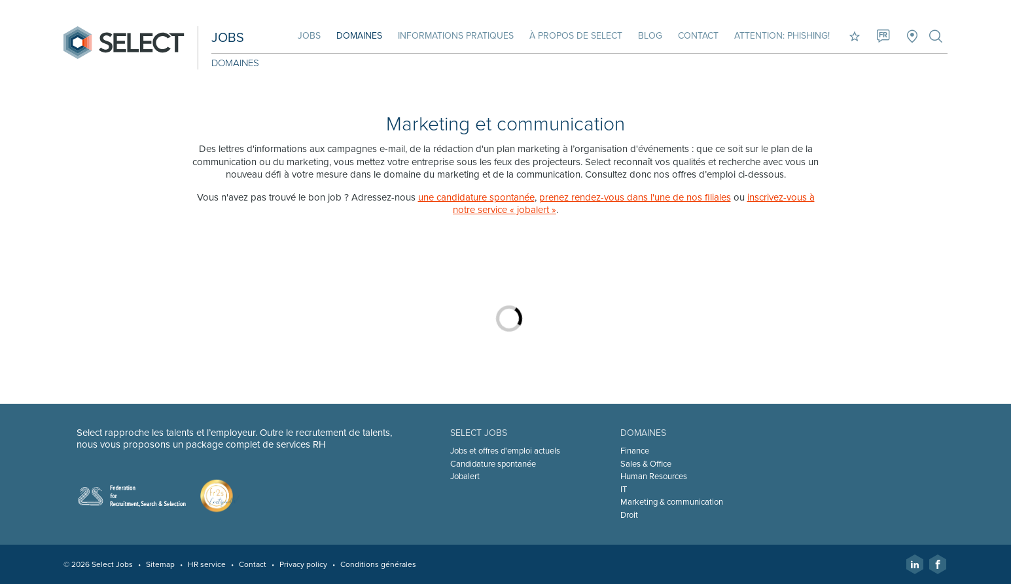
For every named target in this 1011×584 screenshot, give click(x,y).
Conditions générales (378, 564)
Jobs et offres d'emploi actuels (505, 451)
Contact (698, 35)
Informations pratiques (456, 35)
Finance (634, 451)
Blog (650, 35)
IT (623, 489)
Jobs (309, 35)
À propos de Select (575, 35)
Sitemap (160, 564)
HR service (207, 564)
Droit (629, 515)
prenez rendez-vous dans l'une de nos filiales (635, 197)
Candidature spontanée (493, 464)
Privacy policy (303, 564)
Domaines (359, 35)
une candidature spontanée (476, 197)
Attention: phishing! (782, 35)
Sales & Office (645, 464)
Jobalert (465, 476)
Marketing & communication (671, 502)
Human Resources (653, 476)
